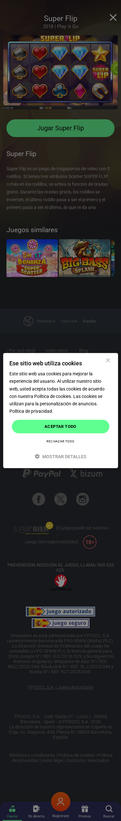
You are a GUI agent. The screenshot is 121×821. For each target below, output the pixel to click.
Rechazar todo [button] (60, 441)
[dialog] (60, 410)
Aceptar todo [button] (60, 426)
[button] (60, 456)
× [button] (107, 360)
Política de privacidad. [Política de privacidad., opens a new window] (31, 411)
